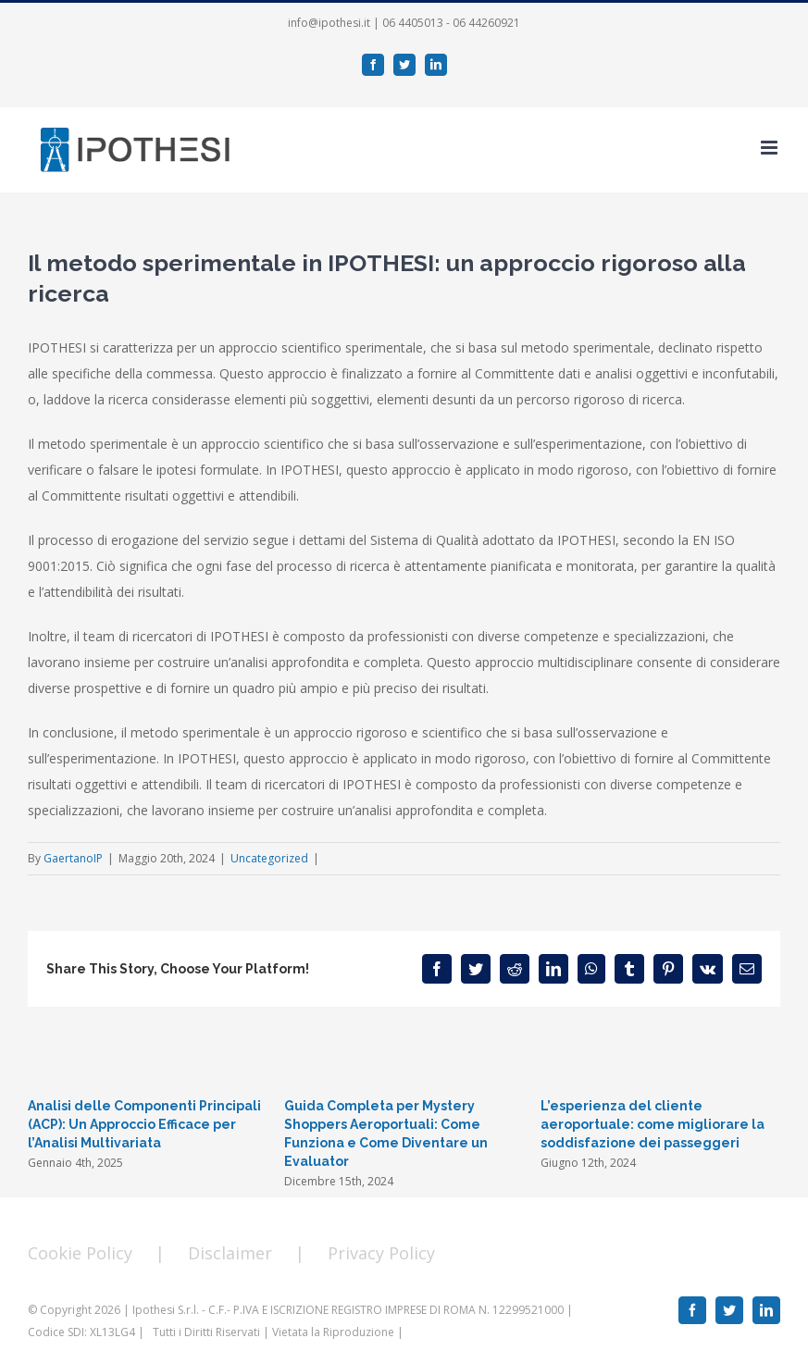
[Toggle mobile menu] (770, 147)
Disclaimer (230, 1253)
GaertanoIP (73, 858)
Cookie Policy (80, 1253)
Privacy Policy (381, 1253)
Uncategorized (269, 858)
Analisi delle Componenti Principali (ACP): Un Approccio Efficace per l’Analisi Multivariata (144, 1124)
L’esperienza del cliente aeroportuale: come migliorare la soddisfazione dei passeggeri (652, 1124)
